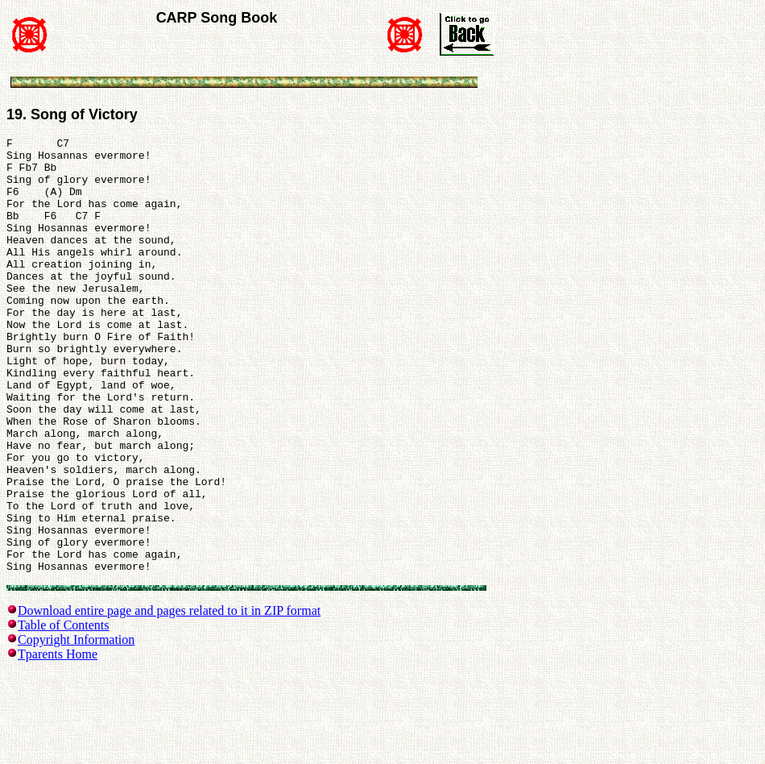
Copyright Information (76, 729)
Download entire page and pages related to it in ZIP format (169, 700)
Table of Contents (64, 714)
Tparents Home (57, 743)
